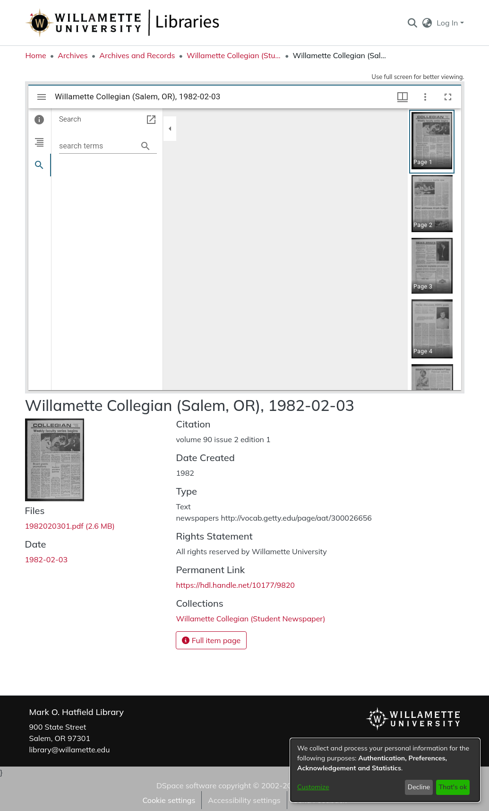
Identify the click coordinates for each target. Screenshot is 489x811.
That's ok (452, 787)
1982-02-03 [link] (46, 559)
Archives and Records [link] (137, 55)
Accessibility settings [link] (244, 800)
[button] (413, 22)
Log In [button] (448, 22)
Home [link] (36, 55)
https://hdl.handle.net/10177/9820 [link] (235, 585)
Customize (313, 787)
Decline (419, 787)
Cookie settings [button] (168, 800)
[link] (70, 526)
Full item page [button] (211, 640)
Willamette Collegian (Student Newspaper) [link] (234, 55)
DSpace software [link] (186, 785)
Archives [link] (73, 55)
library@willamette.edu (69, 749)
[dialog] (385, 770)
